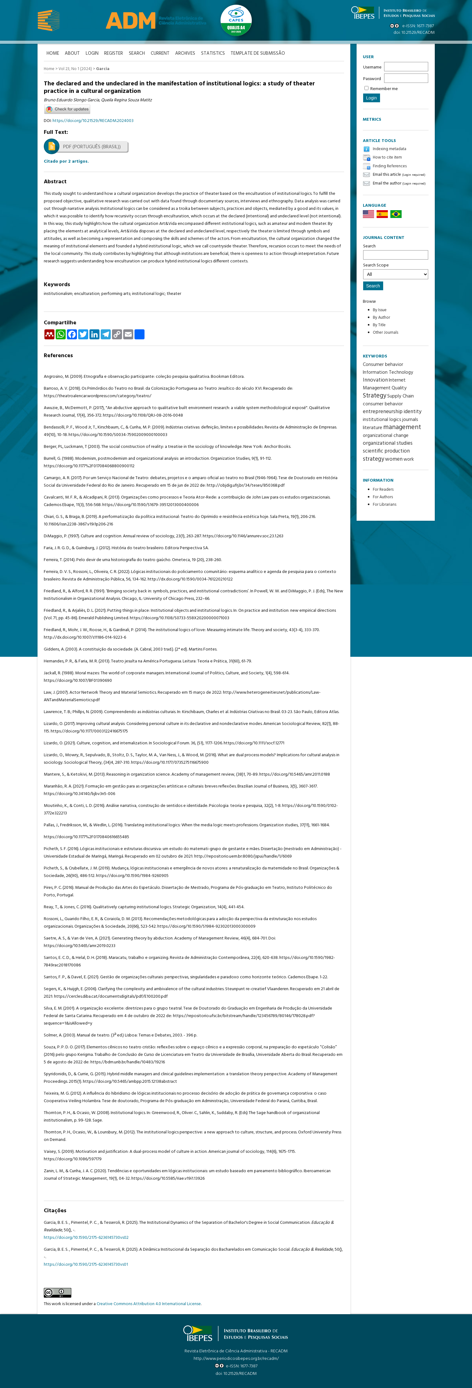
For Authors (383, 497)
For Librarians (384, 504)
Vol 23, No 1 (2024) (75, 69)
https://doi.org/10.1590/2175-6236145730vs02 (86, 1237)
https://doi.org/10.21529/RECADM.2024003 (93, 120)
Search (395, 251)
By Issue (380, 310)
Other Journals (385, 332)
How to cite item (387, 158)
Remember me (384, 89)
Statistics (216, 53)
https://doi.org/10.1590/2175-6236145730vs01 (86, 1264)
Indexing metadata (389, 149)
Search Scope (395, 270)
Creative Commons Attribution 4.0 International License (149, 1303)
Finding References (390, 166)
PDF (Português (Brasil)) (92, 147)
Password (372, 79)
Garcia (102, 69)
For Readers (383, 489)
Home (49, 69)
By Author (381, 317)
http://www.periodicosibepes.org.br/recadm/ (236, 1358)
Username (372, 67)
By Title (379, 325)
